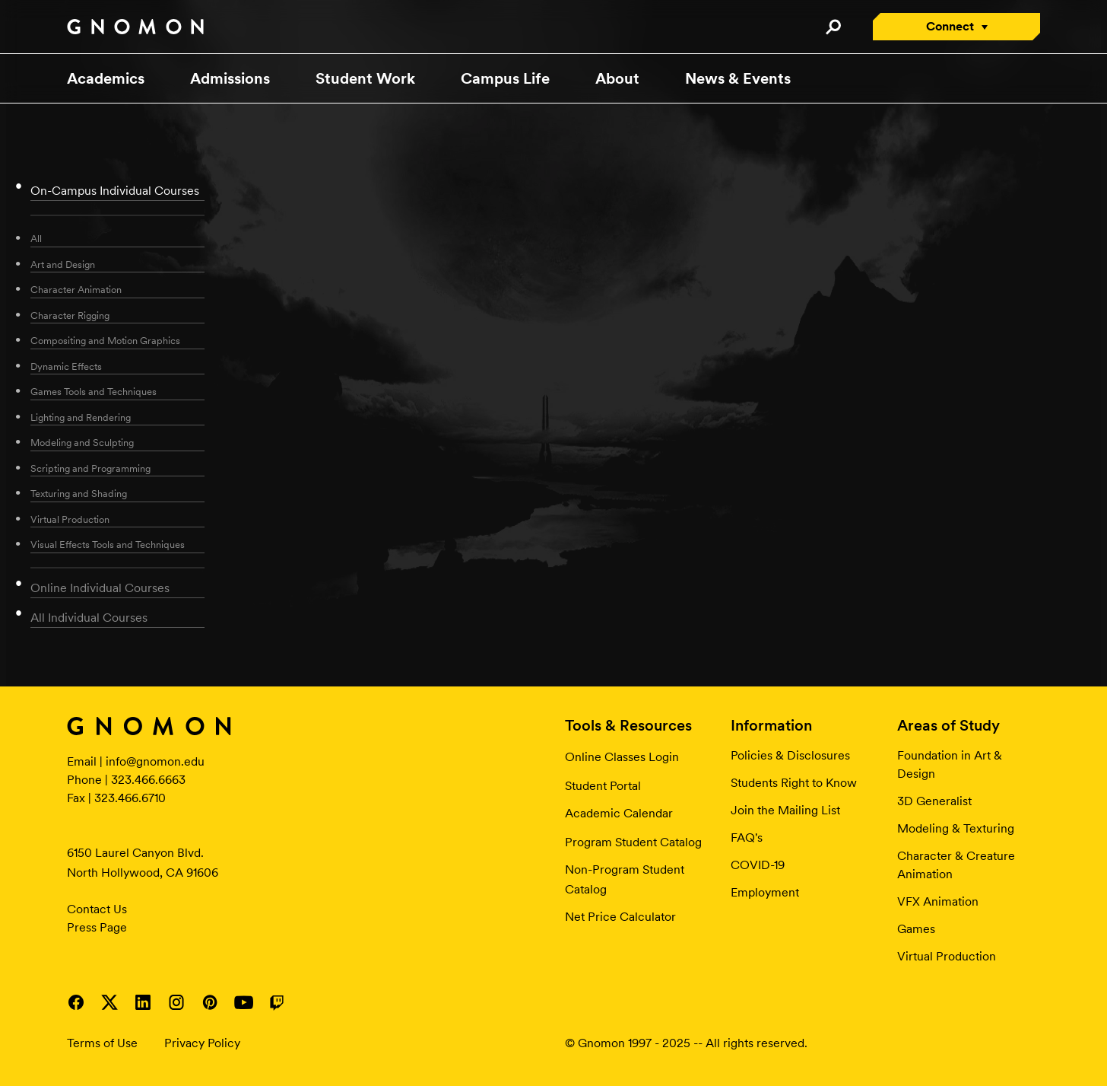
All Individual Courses (88, 617)
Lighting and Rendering (80, 417)
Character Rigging (69, 315)
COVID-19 (758, 865)
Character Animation (76, 289)
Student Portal (603, 786)
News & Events (738, 78)
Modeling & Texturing (955, 828)
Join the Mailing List (785, 810)
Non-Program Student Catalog (624, 879)
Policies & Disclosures (790, 755)
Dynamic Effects (66, 366)
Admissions (230, 78)
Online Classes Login (622, 757)
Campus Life (505, 78)
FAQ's (747, 837)
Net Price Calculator (620, 916)
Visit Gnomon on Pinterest (210, 1002)
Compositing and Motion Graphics (105, 340)
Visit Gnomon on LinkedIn (143, 1002)
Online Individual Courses (100, 588)
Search (833, 26)
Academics (105, 78)
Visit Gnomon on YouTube (243, 1002)
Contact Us (97, 909)
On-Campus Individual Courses (114, 190)
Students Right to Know (794, 782)
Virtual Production (69, 519)
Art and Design (62, 264)
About (617, 78)
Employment (765, 892)
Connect (950, 26)
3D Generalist (934, 801)
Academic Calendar (619, 813)
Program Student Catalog (633, 842)
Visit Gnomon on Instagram (176, 1002)
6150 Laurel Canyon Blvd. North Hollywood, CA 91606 (142, 863)
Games (916, 929)
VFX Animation (938, 901)
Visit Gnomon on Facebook (76, 1002)
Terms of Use (102, 1043)
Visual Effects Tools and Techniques (107, 544)
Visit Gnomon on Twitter (109, 1002)
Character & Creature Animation (956, 865)
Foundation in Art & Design (949, 764)
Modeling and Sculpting (82, 442)
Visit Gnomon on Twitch (276, 1002)
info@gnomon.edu (155, 761)
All (36, 238)
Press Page (97, 927)
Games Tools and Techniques (93, 391)
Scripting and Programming (90, 468)
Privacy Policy (202, 1043)
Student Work (365, 78)
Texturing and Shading (78, 493)
